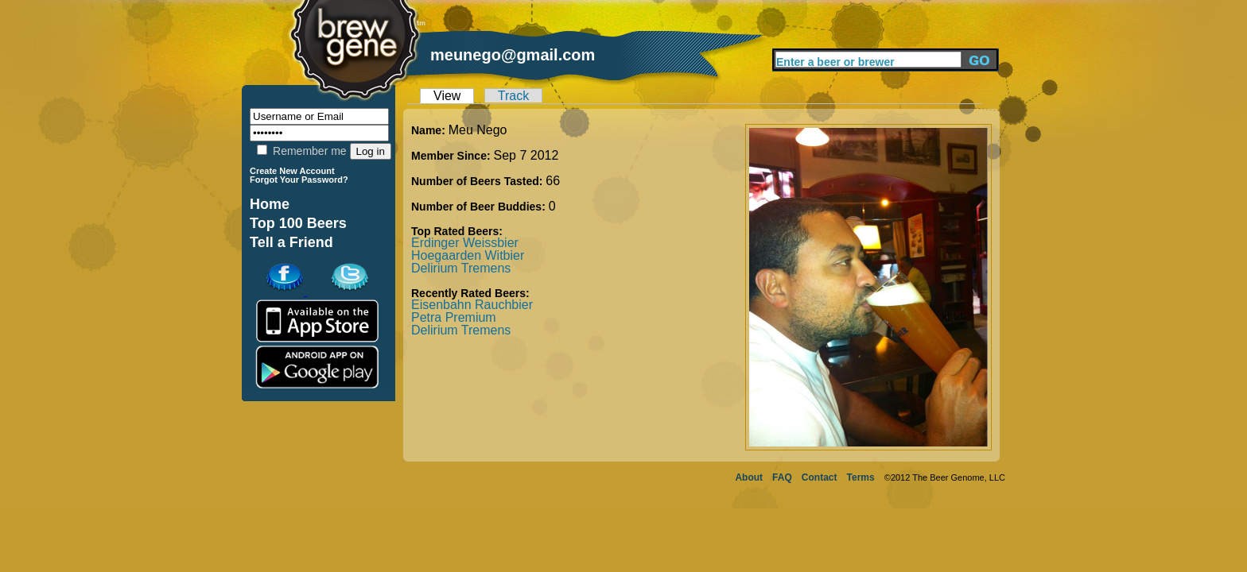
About (749, 477)
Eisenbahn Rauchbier (472, 304)
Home (269, 204)
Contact (819, 477)
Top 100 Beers (298, 223)
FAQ (782, 477)
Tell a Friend (291, 242)
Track (513, 95)
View (446, 95)
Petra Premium (453, 317)
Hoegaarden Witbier (467, 255)
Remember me (301, 151)
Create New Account (292, 171)
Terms (861, 477)
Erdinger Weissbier (465, 242)
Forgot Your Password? (299, 179)
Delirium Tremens (461, 268)
